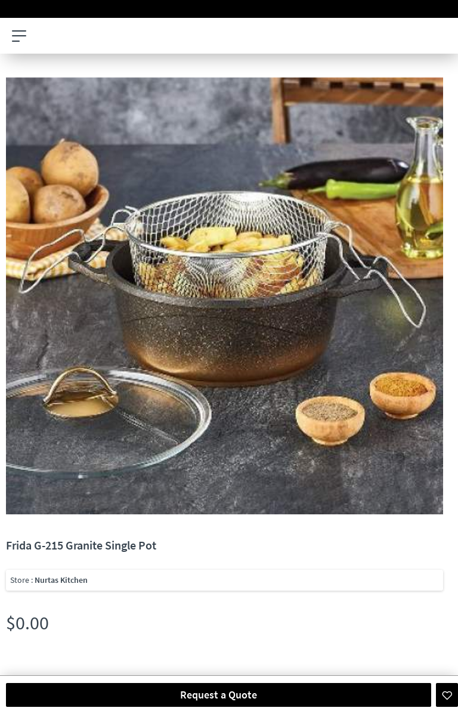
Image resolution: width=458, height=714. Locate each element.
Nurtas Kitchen (61, 580)
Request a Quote (218, 694)
